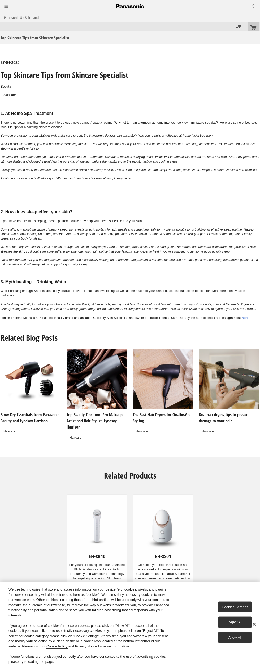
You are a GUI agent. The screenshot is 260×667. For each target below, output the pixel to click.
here (245, 318)
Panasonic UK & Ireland (21, 17)
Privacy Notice (86, 646)
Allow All (235, 637)
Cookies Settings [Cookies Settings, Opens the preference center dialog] (235, 607)
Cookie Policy (56, 646)
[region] (130, 624)
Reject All (235, 622)
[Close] (254, 624)
